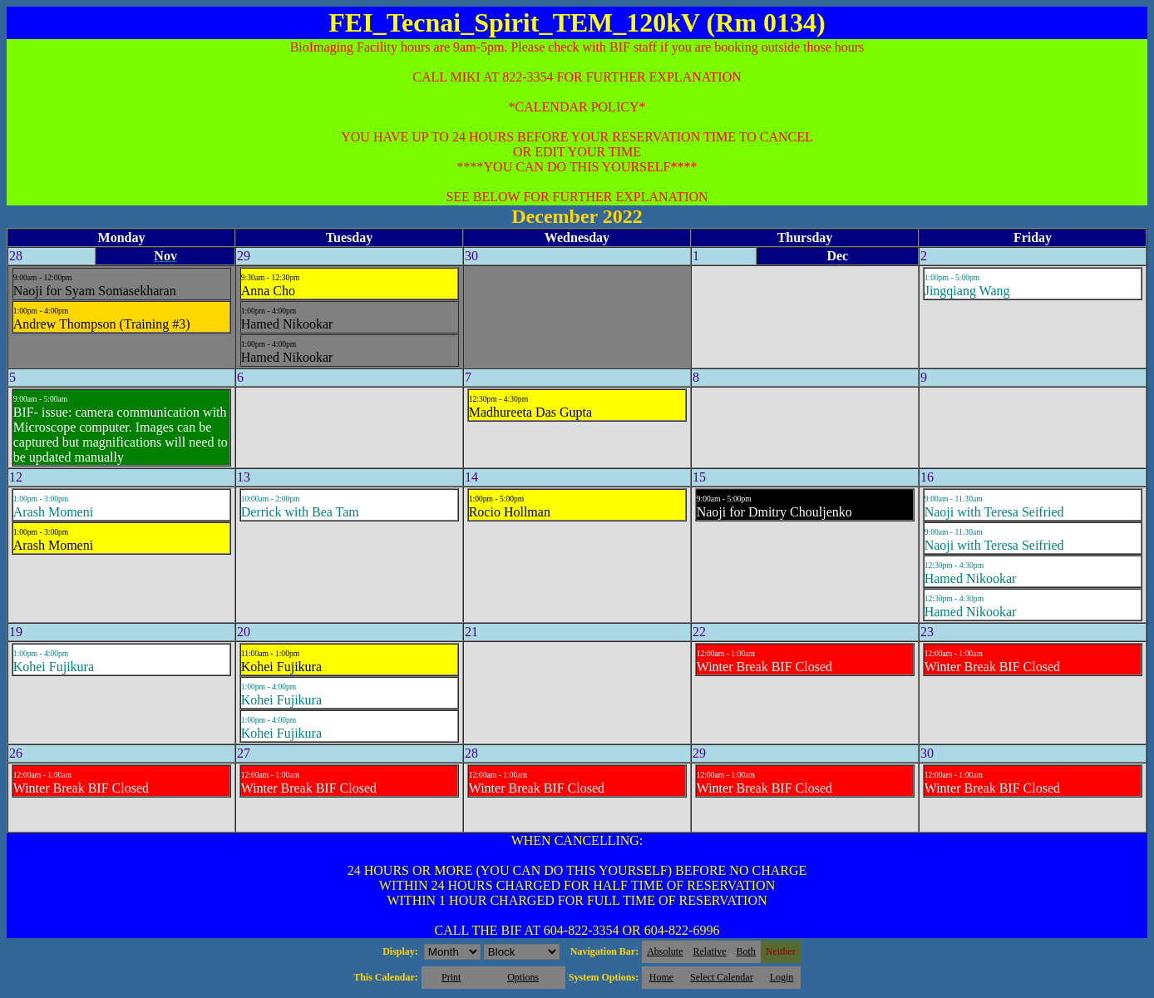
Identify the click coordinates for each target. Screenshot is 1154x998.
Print (451, 977)
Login (782, 977)
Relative (710, 951)
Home (661, 977)
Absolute (665, 951)
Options (523, 977)
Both (746, 951)
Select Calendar (721, 977)
